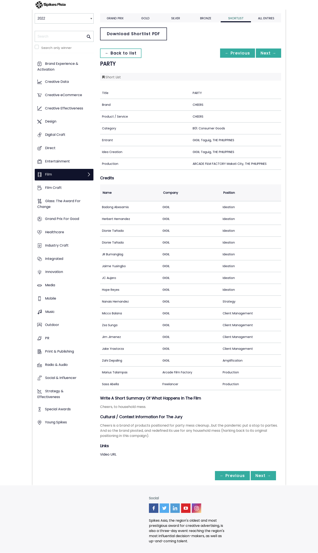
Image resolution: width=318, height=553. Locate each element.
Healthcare (54, 232)
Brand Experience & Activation (57, 66)
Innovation (54, 272)
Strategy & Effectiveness (50, 394)
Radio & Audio (56, 364)
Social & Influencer (60, 378)
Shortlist (236, 18)
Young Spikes (56, 422)
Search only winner (56, 48)
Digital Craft (55, 134)
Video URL (108, 454)
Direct (50, 147)
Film (48, 174)
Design (50, 121)
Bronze (205, 18)
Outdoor (52, 325)
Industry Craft (57, 245)
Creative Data (57, 81)
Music (50, 311)
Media (50, 285)
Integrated (54, 258)
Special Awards (58, 409)
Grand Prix (115, 18)
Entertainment (57, 161)
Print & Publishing (59, 351)
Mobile (50, 298)
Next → (268, 53)
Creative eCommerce (63, 94)
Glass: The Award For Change (59, 203)
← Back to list (121, 53)
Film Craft (53, 187)
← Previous (236, 53)
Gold (145, 18)
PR (47, 338)
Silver (175, 18)
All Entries (266, 18)
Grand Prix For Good (62, 219)
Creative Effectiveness (64, 108)
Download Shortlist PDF (133, 33)
